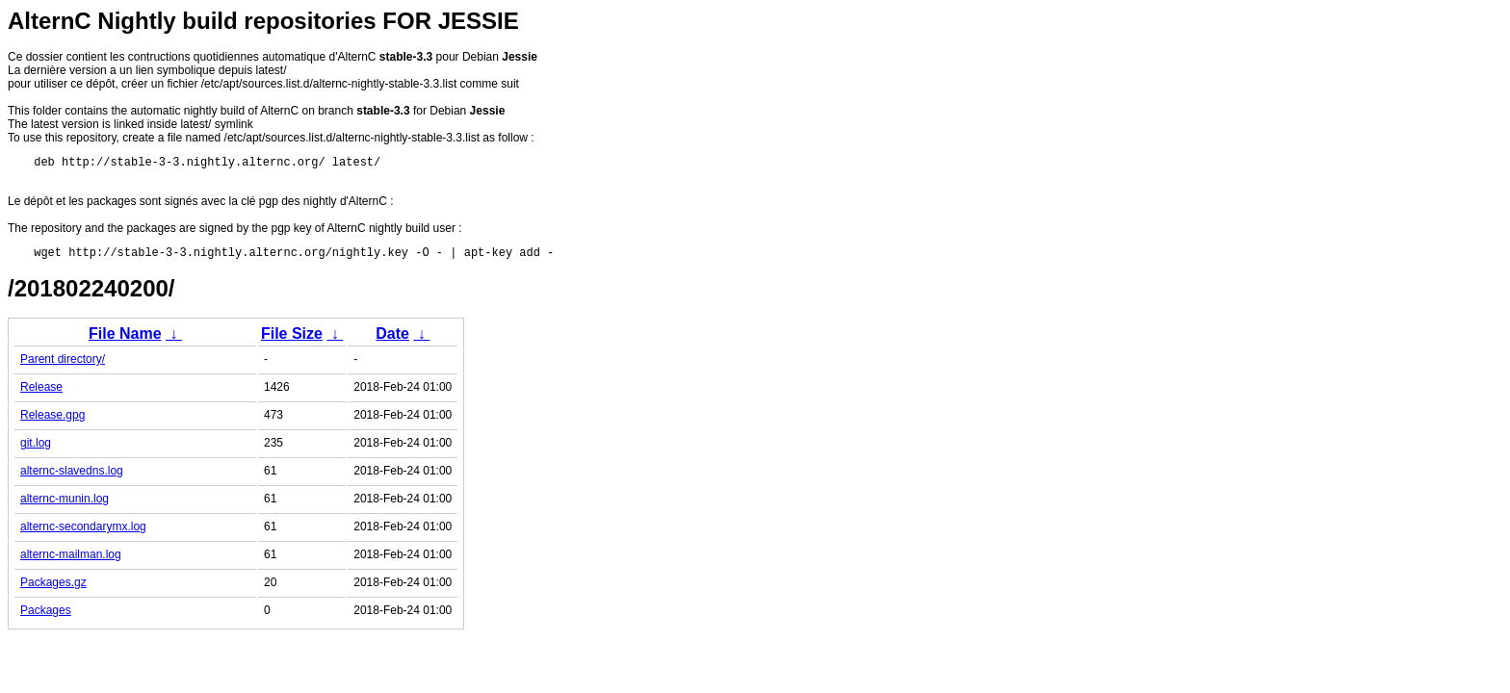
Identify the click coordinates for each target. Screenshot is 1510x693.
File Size (292, 339)
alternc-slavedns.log (71, 476)
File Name (125, 339)
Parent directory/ (62, 365)
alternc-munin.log (64, 504)
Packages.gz (53, 588)
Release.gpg (52, 420)
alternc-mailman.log (70, 560)
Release (41, 392)
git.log (35, 448)
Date (392, 339)
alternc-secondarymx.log (83, 532)
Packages (45, 616)
